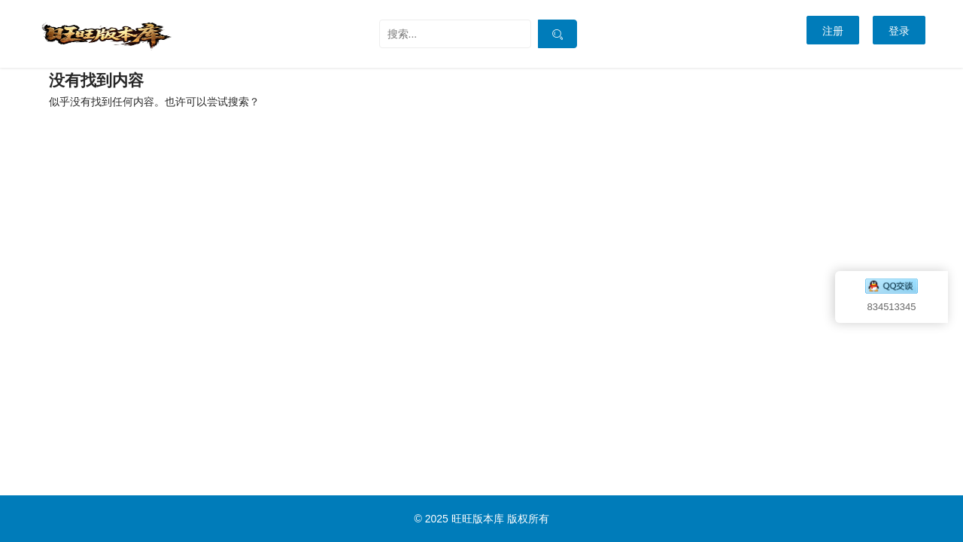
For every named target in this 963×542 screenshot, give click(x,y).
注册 (832, 31)
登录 (899, 31)
